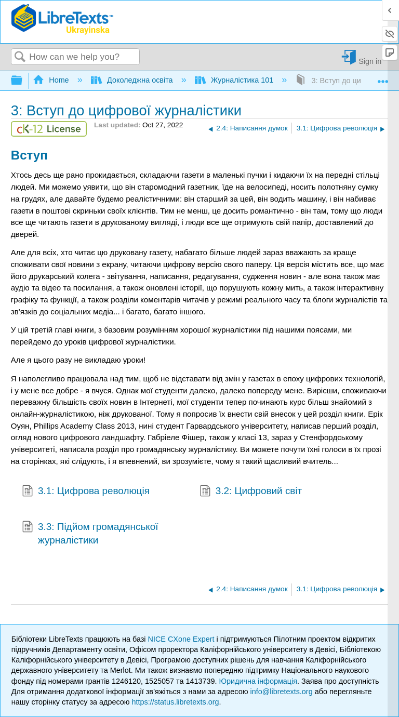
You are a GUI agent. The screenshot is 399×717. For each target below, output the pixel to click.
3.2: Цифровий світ (251, 492)
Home (52, 80)
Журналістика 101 (235, 80)
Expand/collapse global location (383, 77)
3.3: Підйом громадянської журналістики (90, 534)
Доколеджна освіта (133, 80)
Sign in (369, 61)
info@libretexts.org (281, 691)
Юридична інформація (258, 681)
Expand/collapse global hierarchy (23, 80)
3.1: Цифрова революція (85, 492)
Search (20, 57)
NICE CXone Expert (182, 639)
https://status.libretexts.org (175, 702)
